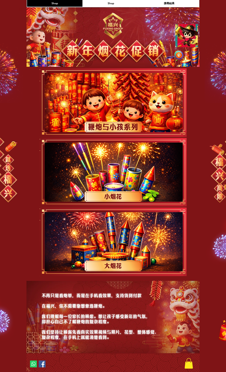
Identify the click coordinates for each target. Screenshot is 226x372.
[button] (188, 363)
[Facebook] (42, 364)
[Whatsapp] (33, 364)
